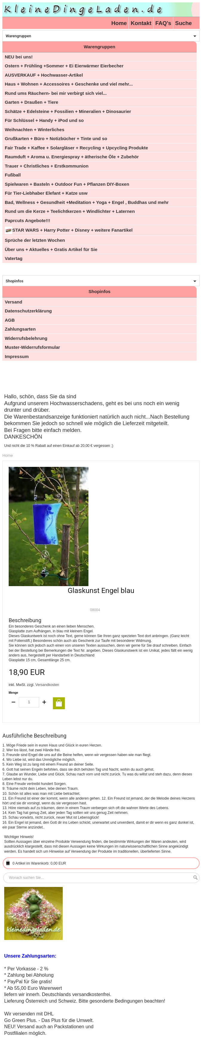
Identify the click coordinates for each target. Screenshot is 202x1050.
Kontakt (141, 23)
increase (44, 702)
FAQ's (163, 23)
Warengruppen (18, 36)
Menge (13, 692)
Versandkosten (47, 685)
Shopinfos (14, 281)
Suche (183, 23)
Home (119, 23)
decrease (14, 702)
